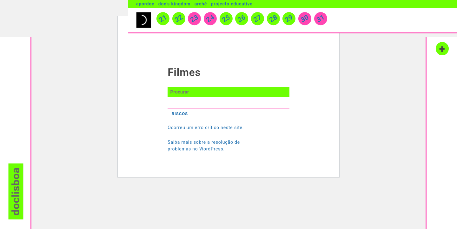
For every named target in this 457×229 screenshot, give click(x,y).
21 (163, 20)
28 (273, 20)
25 (226, 20)
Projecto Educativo (232, 3)
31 (320, 20)
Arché (201, 3)
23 (194, 20)
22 (178, 20)
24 (210, 20)
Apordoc (145, 3)
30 (304, 20)
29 (289, 20)
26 (241, 20)
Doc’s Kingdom (174, 3)
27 (257, 20)
